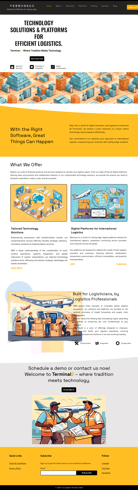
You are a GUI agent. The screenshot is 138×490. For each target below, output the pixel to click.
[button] (84, 6)
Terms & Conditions (17, 463)
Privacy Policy (15, 468)
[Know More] (69, 389)
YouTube (106, 468)
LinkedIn (105, 463)
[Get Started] (37, 58)
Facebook (106, 473)
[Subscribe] (86, 473)
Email (42, 468)
